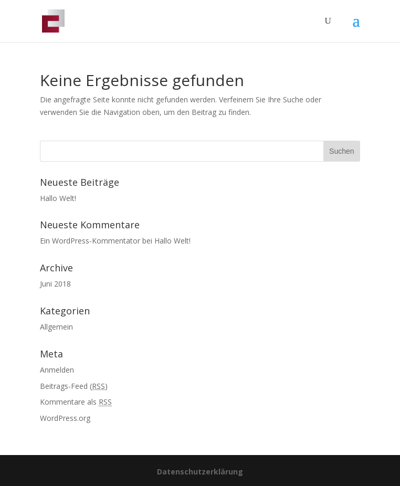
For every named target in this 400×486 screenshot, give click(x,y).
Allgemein (56, 327)
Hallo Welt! (58, 198)
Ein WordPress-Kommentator (90, 241)
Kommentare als (76, 402)
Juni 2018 (55, 284)
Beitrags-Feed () (74, 386)
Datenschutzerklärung (200, 472)
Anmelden (57, 370)
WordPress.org (65, 418)
